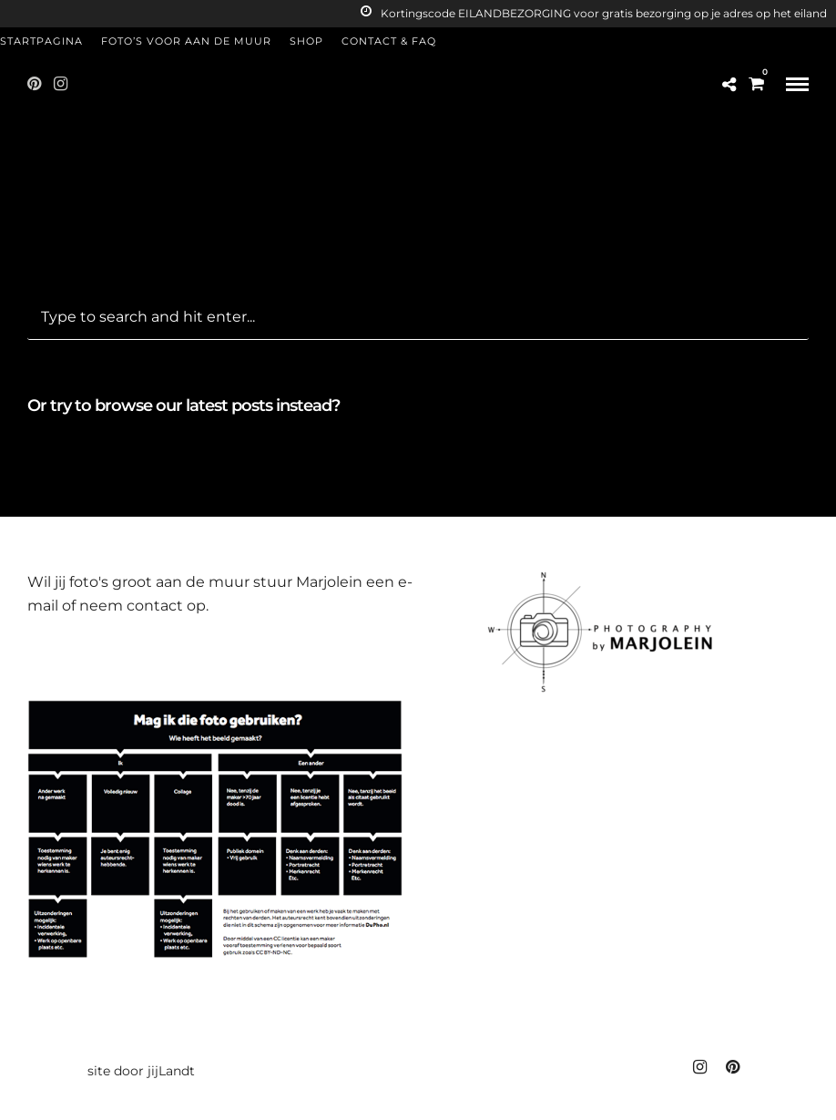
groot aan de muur (181, 582)
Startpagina (41, 41)
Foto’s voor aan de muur (186, 41)
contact (155, 605)
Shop (306, 41)
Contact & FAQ (389, 41)
